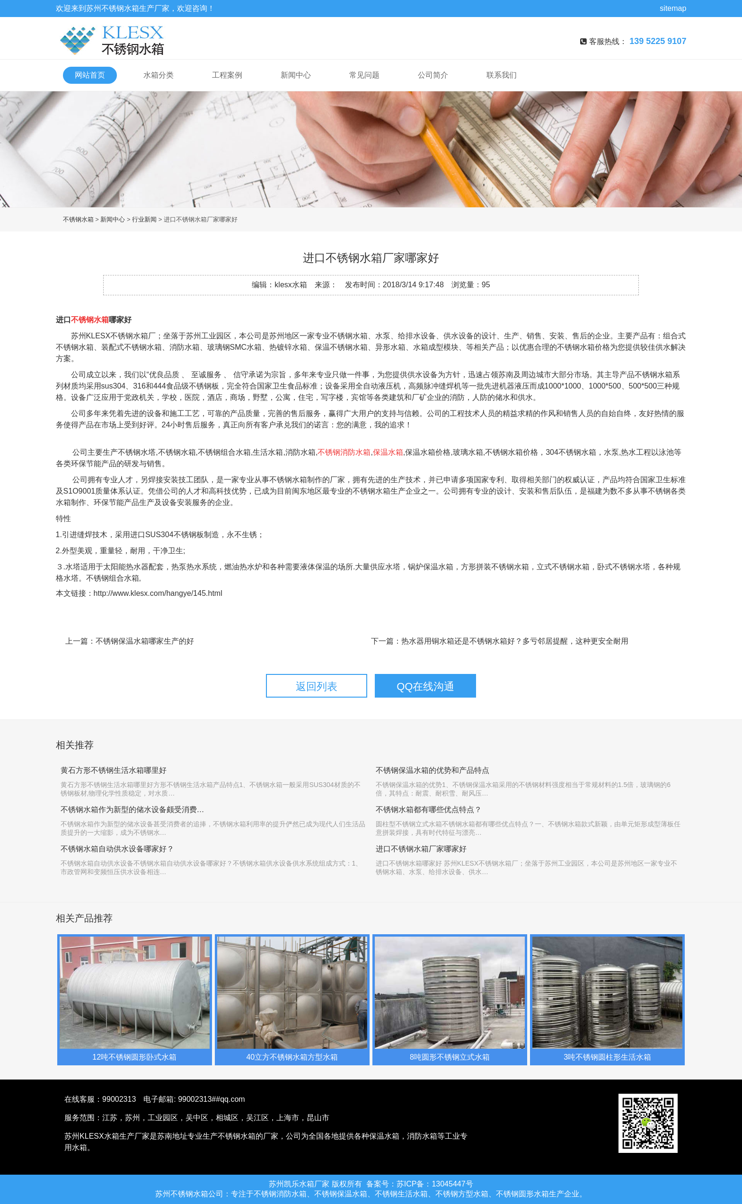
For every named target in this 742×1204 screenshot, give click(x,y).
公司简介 (433, 75)
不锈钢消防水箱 (344, 452)
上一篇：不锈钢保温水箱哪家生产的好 (129, 641)
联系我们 (501, 75)
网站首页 (90, 75)
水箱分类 (158, 75)
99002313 (119, 1099)
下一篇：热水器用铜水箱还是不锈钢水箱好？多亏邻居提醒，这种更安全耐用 (499, 641)
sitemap (673, 8)
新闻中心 (296, 75)
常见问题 (364, 75)
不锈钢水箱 (120, 8)
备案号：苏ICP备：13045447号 (419, 1184)
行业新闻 (144, 219)
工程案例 (227, 75)
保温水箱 (388, 452)
